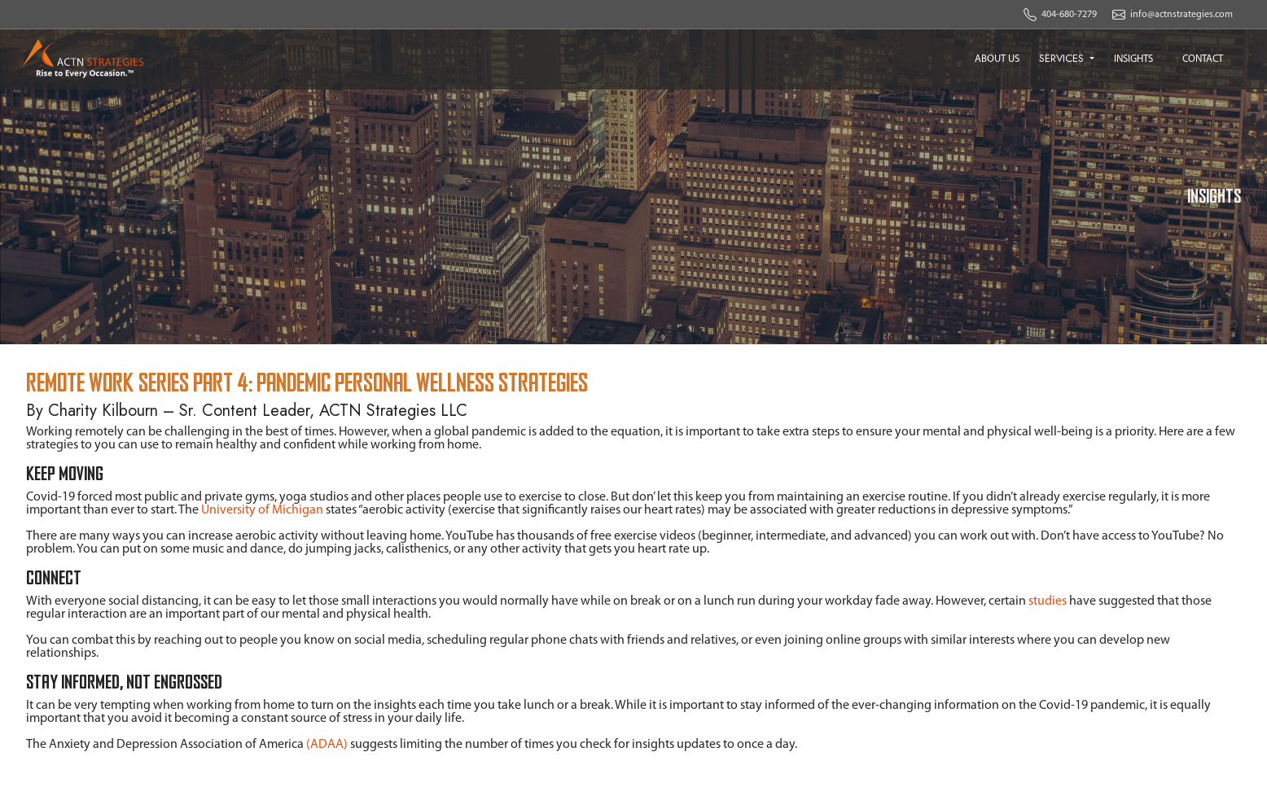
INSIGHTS (1133, 59)
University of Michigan (262, 510)
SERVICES (1063, 58)
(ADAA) (327, 744)
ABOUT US (997, 59)
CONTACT (1202, 59)
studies (1047, 601)
